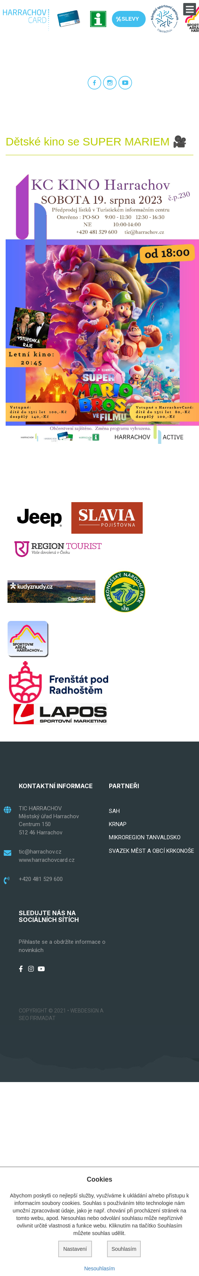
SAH (114, 811)
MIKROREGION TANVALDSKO (145, 837)
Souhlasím (124, 1249)
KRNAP (118, 824)
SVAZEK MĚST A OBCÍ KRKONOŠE (151, 851)
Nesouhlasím (99, 1268)
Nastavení (75, 1249)
